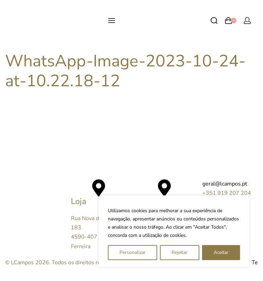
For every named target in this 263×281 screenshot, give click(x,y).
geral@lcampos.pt (224, 184)
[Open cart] (231, 20)
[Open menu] (111, 20)
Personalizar (133, 252)
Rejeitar (179, 252)
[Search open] (214, 20)
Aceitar (221, 252)
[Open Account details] (247, 20)
